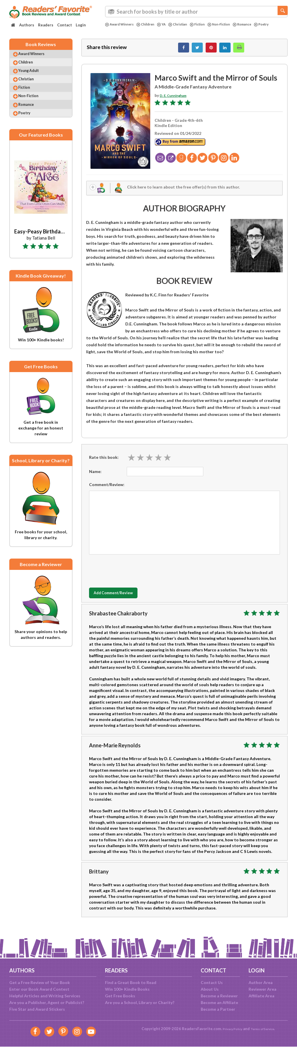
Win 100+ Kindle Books (127, 989)
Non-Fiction (233, 24)
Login (81, 25)
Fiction (209, 24)
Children (151, 24)
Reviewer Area (262, 989)
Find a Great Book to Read (130, 982)
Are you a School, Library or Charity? (139, 1002)
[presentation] (133, 575)
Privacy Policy (228, 1028)
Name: (95, 476)
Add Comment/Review (123, 598)
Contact (64, 25)
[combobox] (196, 11)
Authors (26, 25)
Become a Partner (218, 1009)
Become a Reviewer (219, 995)
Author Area (261, 982)
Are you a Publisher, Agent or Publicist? (46, 1002)
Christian (187, 24)
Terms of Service (265, 1028)
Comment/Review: (106, 490)
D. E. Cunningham (176, 98)
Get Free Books (120, 995)
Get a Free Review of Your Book (39, 982)
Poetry (113, 29)
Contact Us (212, 982)
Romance (260, 24)
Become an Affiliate (219, 1002)
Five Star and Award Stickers (37, 1009)
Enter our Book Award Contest (39, 989)
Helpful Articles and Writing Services (44, 995)
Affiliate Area (261, 995)
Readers (45, 25)
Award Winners (121, 24)
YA (168, 24)
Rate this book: (104, 462)
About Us (210, 989)
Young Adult (34, 78)
